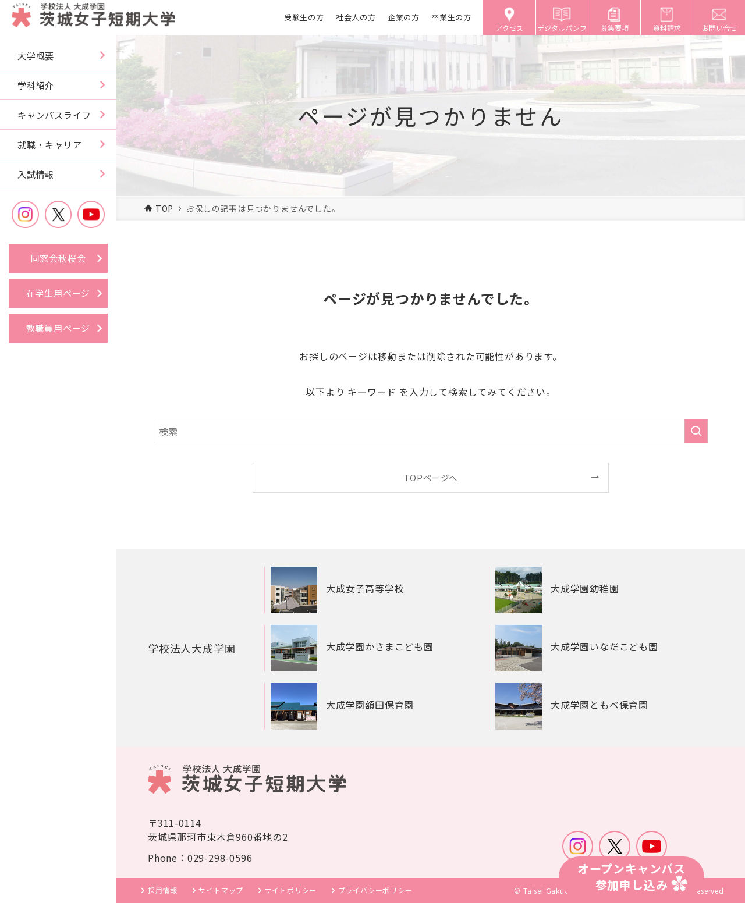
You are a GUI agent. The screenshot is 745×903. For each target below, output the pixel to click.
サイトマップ (220, 890)
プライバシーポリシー (375, 890)
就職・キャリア (49, 144)
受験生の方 (304, 17)
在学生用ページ (58, 293)
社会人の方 (356, 17)
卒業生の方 (451, 17)
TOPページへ (431, 477)
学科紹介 (35, 85)
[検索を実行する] (696, 431)
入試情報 (35, 174)
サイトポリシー (291, 890)
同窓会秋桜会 (58, 258)
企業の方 (404, 17)
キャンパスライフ (54, 115)
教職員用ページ (58, 328)
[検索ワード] (431, 431)
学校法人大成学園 (196, 647)
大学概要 (35, 55)
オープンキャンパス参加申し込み (631, 876)
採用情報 (163, 890)
